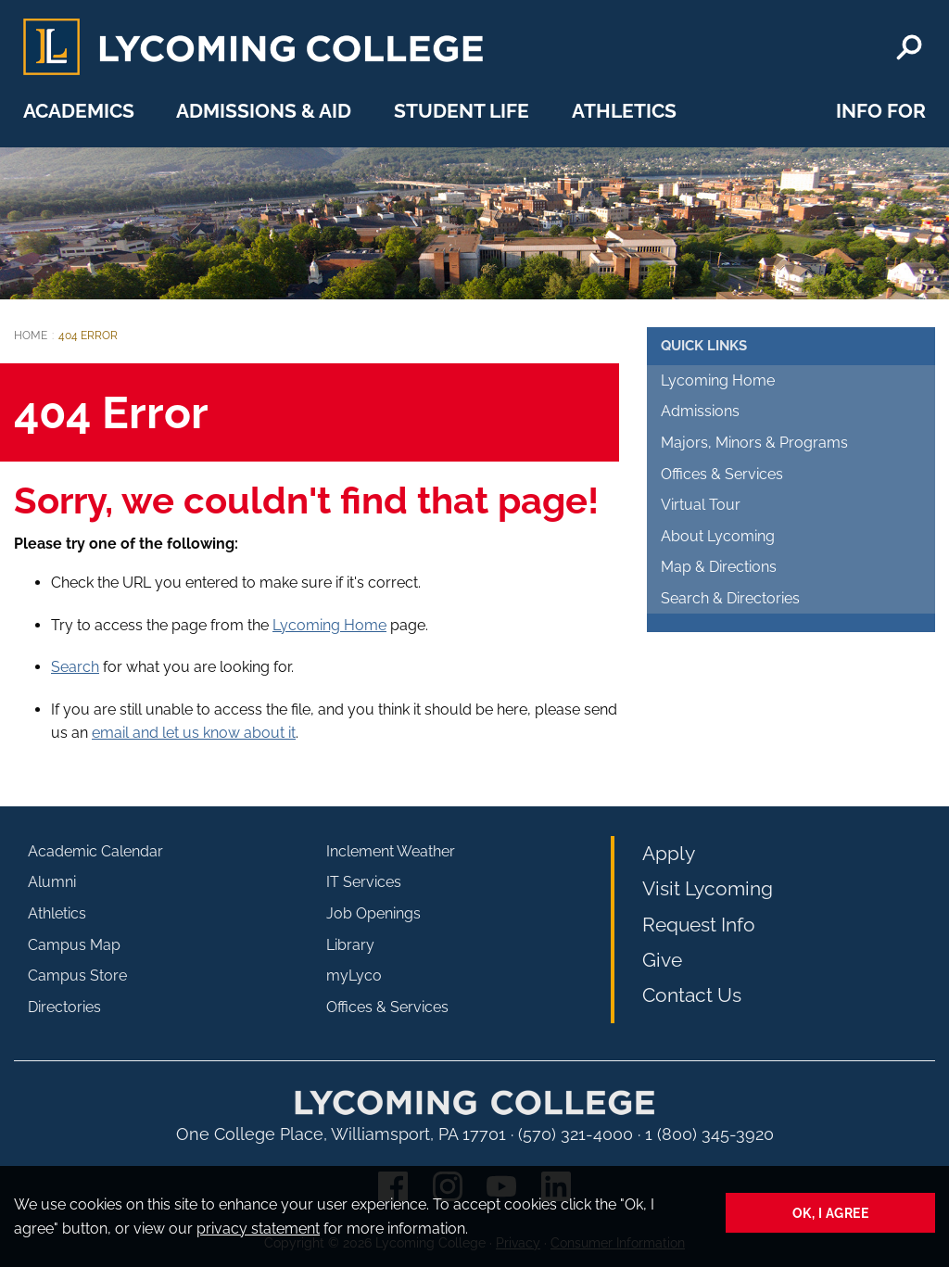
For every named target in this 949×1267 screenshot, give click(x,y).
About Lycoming (718, 536)
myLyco (354, 975)
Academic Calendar (95, 851)
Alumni (52, 882)
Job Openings (373, 913)
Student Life (461, 110)
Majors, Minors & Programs (754, 442)
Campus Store (77, 975)
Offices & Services (722, 474)
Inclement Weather (390, 851)
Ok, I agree (830, 1213)
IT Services (363, 882)
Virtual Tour (700, 504)
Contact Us (691, 995)
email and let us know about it (194, 732)
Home (30, 335)
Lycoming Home (329, 625)
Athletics (624, 110)
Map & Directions (719, 567)
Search (75, 667)
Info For (881, 110)
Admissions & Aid (263, 110)
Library (350, 945)
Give (662, 959)
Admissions (700, 411)
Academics (78, 110)
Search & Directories (730, 598)
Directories (64, 1007)
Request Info (698, 924)
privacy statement (258, 1228)
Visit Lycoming (707, 888)
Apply (668, 853)
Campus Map (74, 945)
